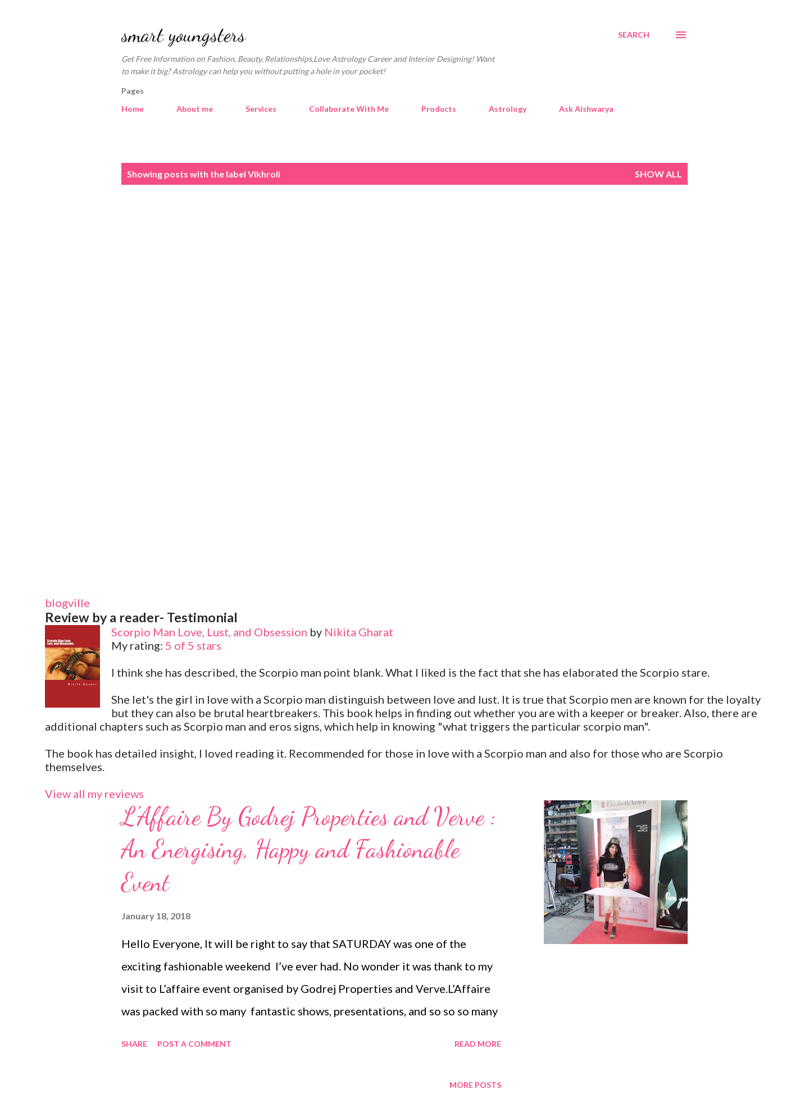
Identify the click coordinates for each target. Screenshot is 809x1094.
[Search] (633, 35)
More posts (475, 1085)
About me (194, 108)
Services (261, 108)
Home (132, 108)
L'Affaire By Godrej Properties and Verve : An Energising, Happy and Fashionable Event (308, 849)
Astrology (507, 108)
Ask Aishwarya (586, 108)
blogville (67, 602)
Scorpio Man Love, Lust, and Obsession (209, 632)
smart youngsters (183, 34)
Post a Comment (194, 1044)
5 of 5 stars (193, 645)
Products (438, 108)
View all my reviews (94, 793)
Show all (658, 173)
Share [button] (134, 1044)
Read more (478, 1044)
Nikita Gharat (358, 632)
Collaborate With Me (349, 108)
